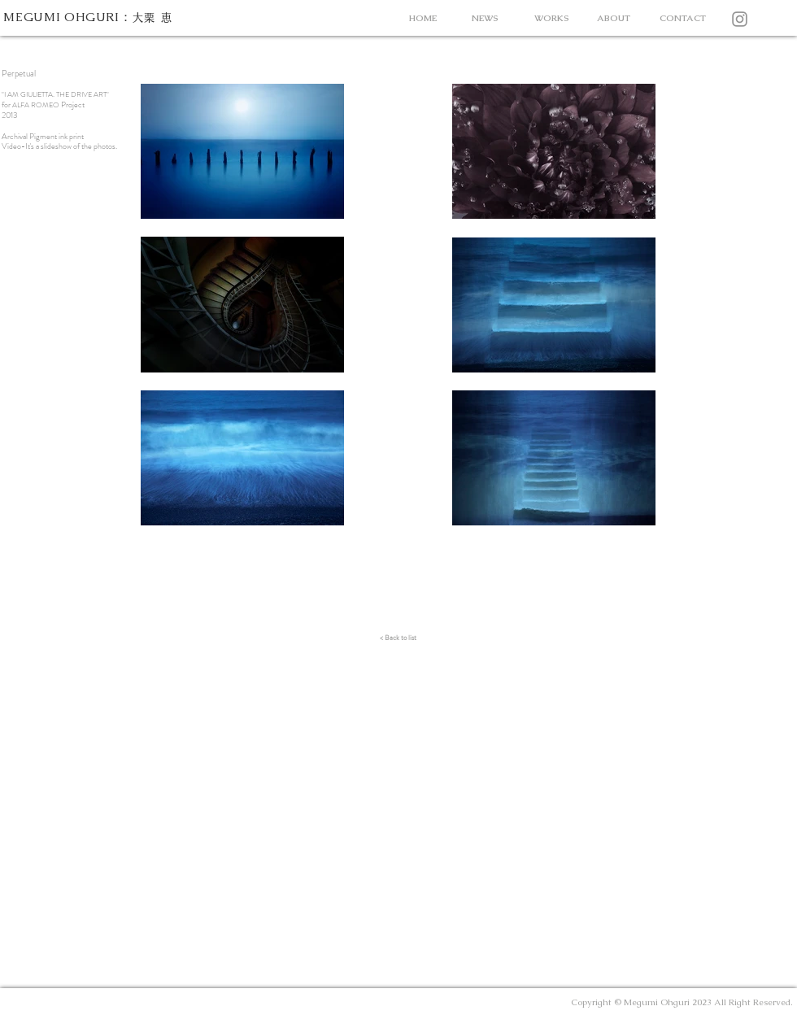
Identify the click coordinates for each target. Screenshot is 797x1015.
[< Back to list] (398, 637)
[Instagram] (739, 19)
